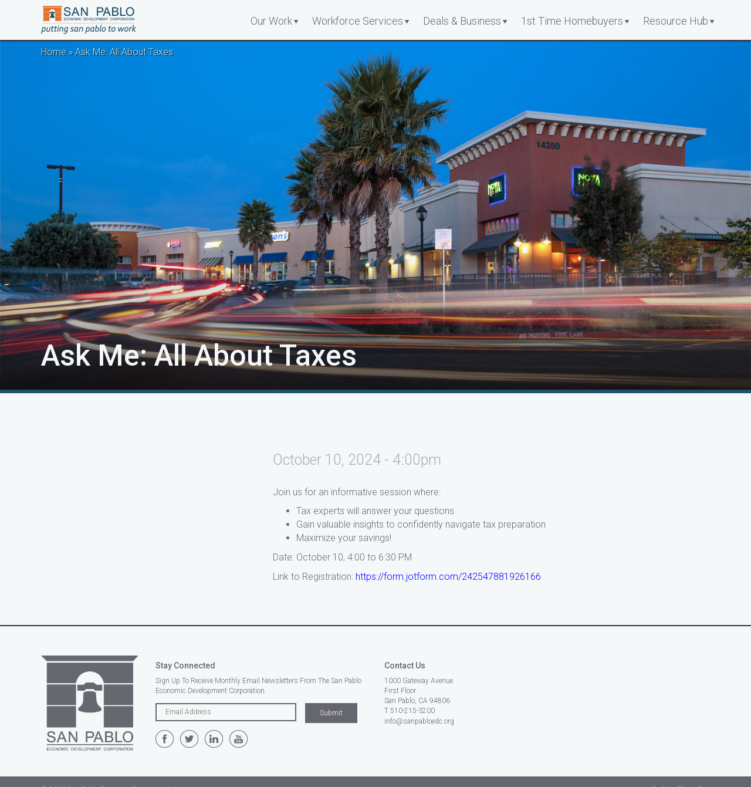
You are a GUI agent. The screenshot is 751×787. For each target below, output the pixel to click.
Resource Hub (675, 21)
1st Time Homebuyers (572, 21)
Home (53, 52)
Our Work (271, 21)
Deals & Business (462, 21)
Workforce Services (357, 21)
